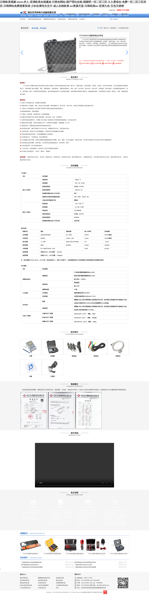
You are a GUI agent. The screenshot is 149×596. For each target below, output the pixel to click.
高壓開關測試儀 (60, 583)
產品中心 (106, 28)
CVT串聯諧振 (38, 15)
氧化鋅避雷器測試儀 (26, 585)
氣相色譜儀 (59, 580)
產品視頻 (120, 67)
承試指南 (23, 15)
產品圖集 (87, 67)
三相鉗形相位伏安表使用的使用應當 (32, 567)
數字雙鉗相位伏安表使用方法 (30, 564)
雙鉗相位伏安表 (104, 157)
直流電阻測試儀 (24, 580)
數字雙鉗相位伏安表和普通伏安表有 (85, 562)
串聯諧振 (30, 15)
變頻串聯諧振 (24, 578)
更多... (58, 587)
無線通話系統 (62, 19)
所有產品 (82, 19)
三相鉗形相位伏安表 (32, 157)
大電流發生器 (42, 587)
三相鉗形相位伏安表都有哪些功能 (31, 562)
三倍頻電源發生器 (25, 587)
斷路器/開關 (53, 15)
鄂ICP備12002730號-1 (97, 592)
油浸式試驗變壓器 (43, 585)
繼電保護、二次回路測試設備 (119, 28)
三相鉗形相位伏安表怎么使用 (83, 564)
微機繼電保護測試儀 (49, 19)
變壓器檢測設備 (72, 19)
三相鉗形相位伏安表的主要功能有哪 (85, 567)
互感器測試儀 (42, 583)
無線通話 (46, 15)
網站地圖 (83, 592)
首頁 (61, 14)
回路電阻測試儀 (42, 580)
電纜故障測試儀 (24, 583)
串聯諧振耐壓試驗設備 (34, 19)
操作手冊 (104, 67)
